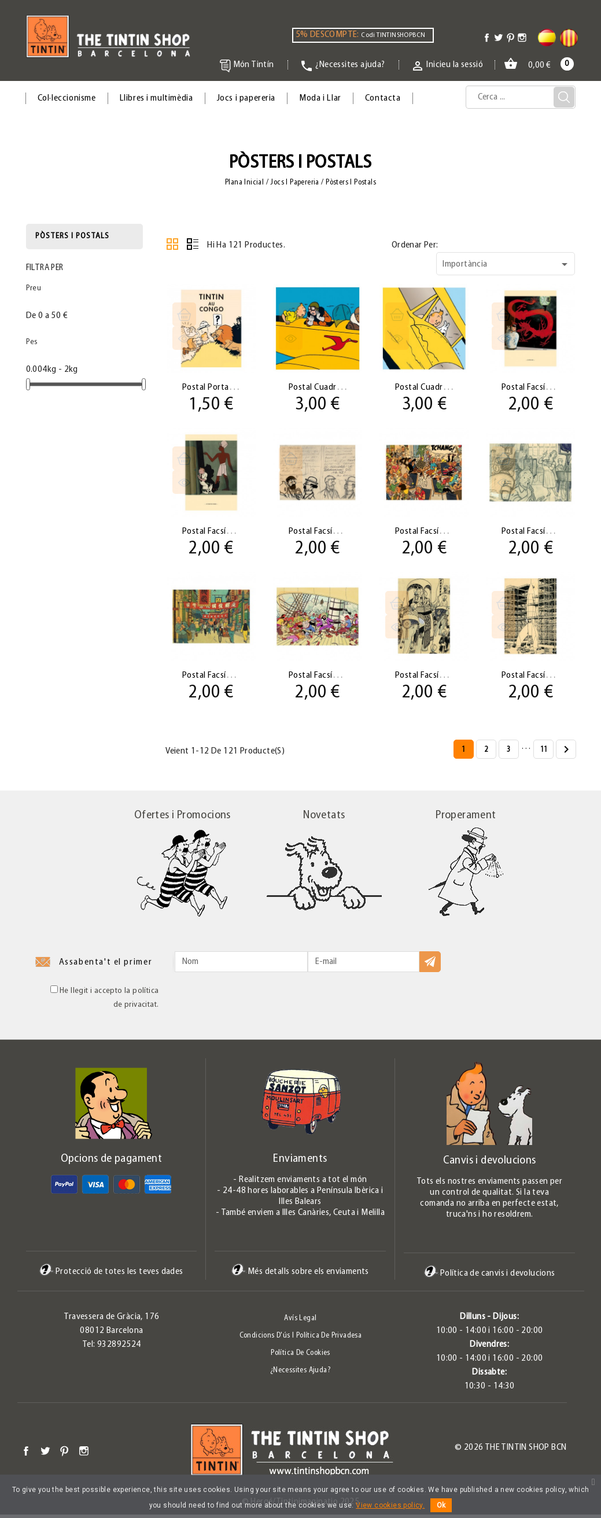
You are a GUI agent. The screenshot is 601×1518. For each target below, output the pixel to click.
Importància (507, 264)
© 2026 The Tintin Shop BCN (510, 1451)
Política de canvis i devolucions (489, 1276)
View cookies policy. (390, 1505)
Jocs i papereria (246, 98)
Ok (441, 1505)
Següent (566, 753)
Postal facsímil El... (537, 386)
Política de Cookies (300, 1356)
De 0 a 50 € (47, 315)
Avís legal (300, 1321)
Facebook (26, 1454)
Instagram (84, 1454)
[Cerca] (521, 97)
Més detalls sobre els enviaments (300, 1275)
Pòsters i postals (72, 236)
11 (544, 753)
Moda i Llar (320, 98)
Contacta (383, 98)
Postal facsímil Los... (221, 532)
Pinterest (64, 1454)
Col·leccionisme (67, 98)
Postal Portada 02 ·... (222, 386)
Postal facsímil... (320, 532)
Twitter (45, 1454)
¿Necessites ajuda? (300, 1373)
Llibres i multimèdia (156, 98)
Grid (172, 244)
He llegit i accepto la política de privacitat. (104, 1001)
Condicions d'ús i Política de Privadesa (300, 1339)
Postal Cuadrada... (323, 386)
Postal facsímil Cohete (545, 677)
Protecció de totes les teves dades (111, 1275)
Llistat (192, 244)
